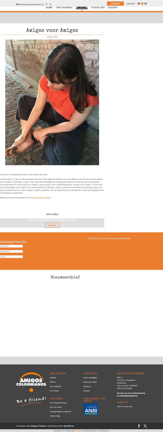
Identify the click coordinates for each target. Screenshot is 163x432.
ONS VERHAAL (64, 8)
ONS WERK (82, 8)
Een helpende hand (58, 403)
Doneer (52, 225)
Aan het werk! (56, 407)
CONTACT (130, 4)
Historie (53, 377)
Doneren (115, 4)
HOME (49, 8)
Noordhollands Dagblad (40, 197)
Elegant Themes (38, 426)
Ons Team (54, 391)
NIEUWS (112, 8)
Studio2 (79, 431)
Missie (53, 382)
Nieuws (86, 391)
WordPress (69, 426)
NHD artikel (52, 214)
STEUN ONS (98, 8)
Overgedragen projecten (60, 411)
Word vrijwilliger (90, 377)
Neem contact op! (124, 406)
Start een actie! (90, 382)
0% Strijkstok (55, 386)
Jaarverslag (55, 416)
